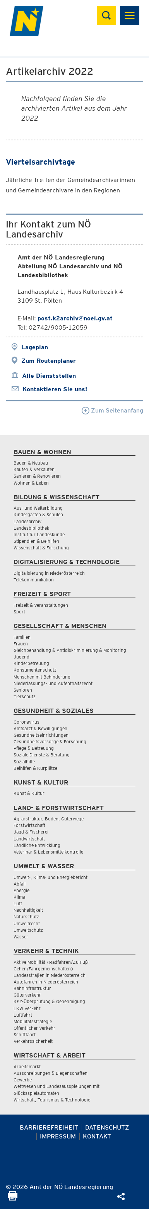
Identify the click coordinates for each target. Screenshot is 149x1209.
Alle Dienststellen (49, 375)
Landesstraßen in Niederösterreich (50, 975)
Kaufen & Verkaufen (34, 469)
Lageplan (34, 347)
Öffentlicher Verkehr (34, 1028)
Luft (18, 903)
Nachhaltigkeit (28, 910)
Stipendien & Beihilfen (36, 541)
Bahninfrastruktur (32, 988)
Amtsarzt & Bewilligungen (40, 728)
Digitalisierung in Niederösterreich (49, 573)
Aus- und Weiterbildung (38, 508)
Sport (19, 612)
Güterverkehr (27, 995)
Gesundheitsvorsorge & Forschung (50, 741)
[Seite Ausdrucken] (12, 1198)
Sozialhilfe (24, 761)
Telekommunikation (34, 580)
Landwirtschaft (29, 839)
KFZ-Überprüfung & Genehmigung (49, 1001)
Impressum (58, 1136)
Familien (22, 637)
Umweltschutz (28, 930)
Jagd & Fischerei (31, 832)
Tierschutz (25, 696)
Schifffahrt (25, 1034)
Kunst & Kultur (29, 793)
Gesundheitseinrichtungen (41, 735)
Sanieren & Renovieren (37, 476)
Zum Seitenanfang (112, 410)
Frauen (21, 644)
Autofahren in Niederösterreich (46, 982)
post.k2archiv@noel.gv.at (75, 318)
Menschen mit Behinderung (42, 677)
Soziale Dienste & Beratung (42, 755)
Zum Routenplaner (48, 360)
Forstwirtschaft (29, 825)
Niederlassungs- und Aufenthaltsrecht (53, 683)
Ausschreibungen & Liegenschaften (50, 1073)
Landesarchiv (27, 521)
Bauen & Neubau (31, 463)
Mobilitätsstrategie (33, 1021)
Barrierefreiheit (49, 1127)
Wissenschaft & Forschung (41, 548)
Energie (21, 890)
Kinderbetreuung (31, 663)
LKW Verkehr (27, 1008)
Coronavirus (26, 722)
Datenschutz (107, 1127)
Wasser (21, 937)
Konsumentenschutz (35, 670)
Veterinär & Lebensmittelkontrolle (48, 852)
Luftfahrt (23, 1015)
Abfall (20, 884)
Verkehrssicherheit (33, 1041)
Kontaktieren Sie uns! (54, 389)
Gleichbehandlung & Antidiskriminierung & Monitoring (70, 650)
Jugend (21, 657)
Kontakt (97, 1136)
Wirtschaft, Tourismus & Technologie (52, 1100)
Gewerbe (23, 1080)
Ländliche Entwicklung (37, 845)
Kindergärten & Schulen (38, 514)
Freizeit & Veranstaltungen (41, 605)
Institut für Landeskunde (39, 534)
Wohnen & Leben (31, 483)
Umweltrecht (27, 923)
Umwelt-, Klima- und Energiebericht (50, 877)
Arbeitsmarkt (27, 1066)
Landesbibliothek (31, 528)
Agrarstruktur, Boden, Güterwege (49, 819)
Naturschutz (26, 916)
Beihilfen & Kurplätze (35, 768)
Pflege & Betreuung (34, 748)
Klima (19, 897)
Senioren (23, 690)
